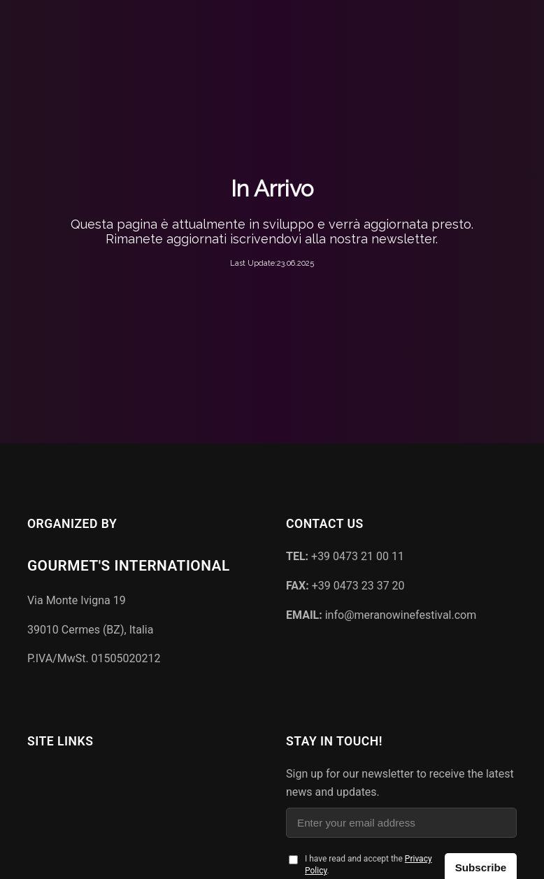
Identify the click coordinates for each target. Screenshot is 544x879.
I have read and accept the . (368, 865)
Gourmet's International (128, 565)
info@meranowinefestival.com (381, 615)
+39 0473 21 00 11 (345, 556)
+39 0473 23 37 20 (345, 585)
